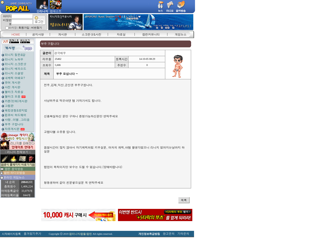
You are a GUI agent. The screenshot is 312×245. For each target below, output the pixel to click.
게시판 (62, 34)
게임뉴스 (180, 34)
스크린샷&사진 (91, 34)
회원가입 (24, 27)
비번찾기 (36, 27)
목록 (184, 200)
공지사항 (38, 34)
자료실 (121, 34)
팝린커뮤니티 (151, 34)
